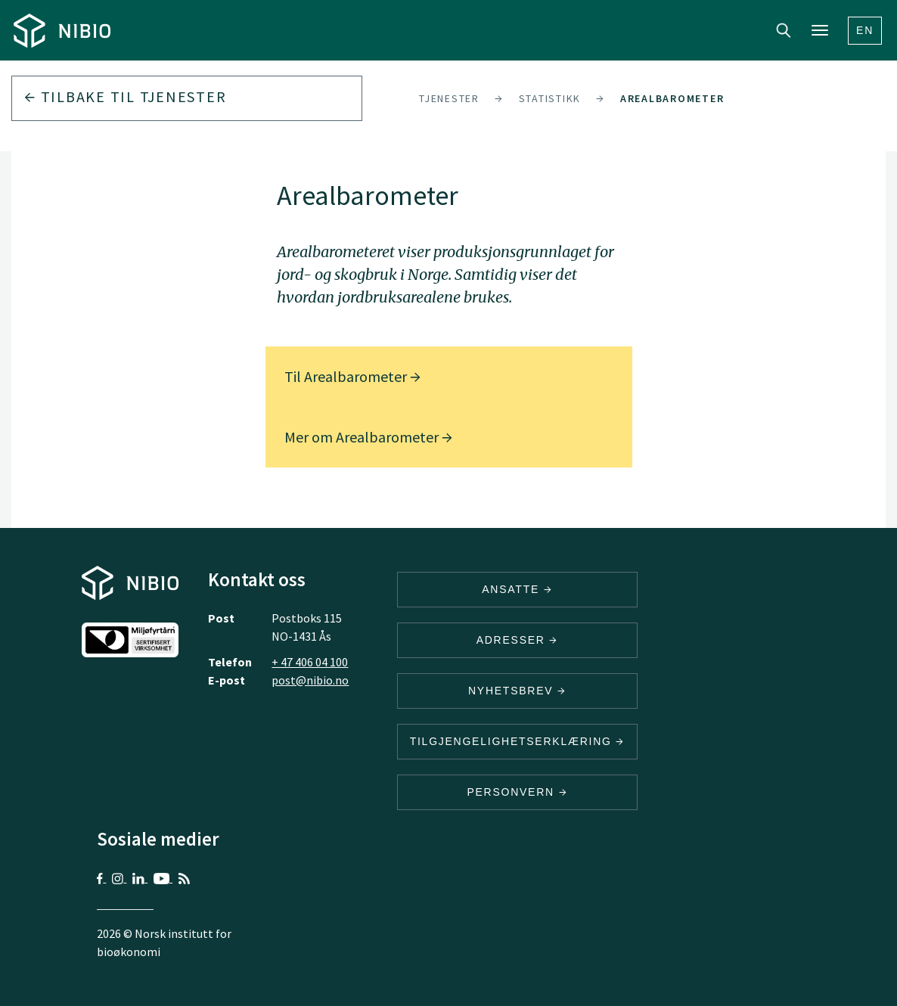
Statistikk (550, 98)
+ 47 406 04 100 (310, 661)
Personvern (517, 792)
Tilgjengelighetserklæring (517, 741)
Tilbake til (125, 96)
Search (783, 30)
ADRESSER (517, 640)
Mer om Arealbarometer (368, 436)
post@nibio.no (310, 680)
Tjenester (449, 98)
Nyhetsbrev (517, 691)
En (865, 30)
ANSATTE (517, 589)
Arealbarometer (672, 98)
